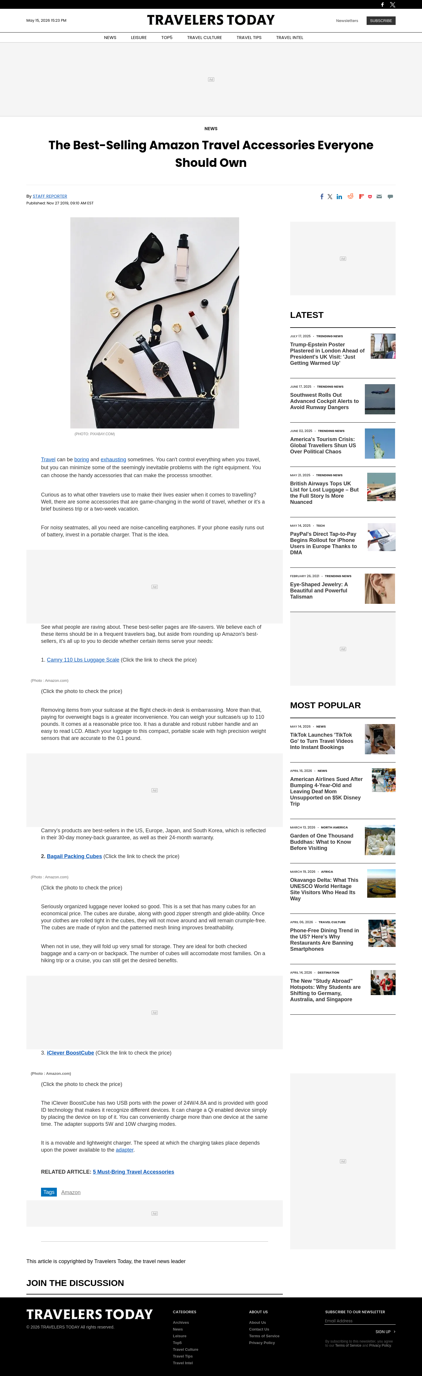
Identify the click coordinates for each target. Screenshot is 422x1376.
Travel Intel (183, 1363)
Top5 (177, 1343)
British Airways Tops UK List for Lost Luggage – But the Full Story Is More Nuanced (324, 493)
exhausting (113, 459)
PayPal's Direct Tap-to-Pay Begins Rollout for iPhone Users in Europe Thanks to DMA (323, 543)
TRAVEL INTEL (289, 37)
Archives (181, 1322)
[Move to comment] (390, 196)
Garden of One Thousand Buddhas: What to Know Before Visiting (321, 842)
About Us (257, 1322)
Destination (328, 972)
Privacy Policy (262, 1343)
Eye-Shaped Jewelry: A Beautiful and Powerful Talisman (319, 591)
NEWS (110, 37)
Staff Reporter (50, 196)
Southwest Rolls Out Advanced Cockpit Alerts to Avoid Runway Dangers (324, 401)
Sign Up (383, 1332)
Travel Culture (332, 922)
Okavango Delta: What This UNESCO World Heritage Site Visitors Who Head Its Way (324, 889)
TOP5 (167, 37)
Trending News (329, 336)
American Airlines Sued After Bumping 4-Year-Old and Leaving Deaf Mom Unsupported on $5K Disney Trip (326, 791)
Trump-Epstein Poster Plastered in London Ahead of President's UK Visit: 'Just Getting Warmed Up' (327, 354)
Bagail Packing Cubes (74, 856)
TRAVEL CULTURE (204, 37)
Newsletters (347, 20)
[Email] (379, 196)
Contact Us (259, 1329)
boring (81, 459)
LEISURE (139, 37)
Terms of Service (264, 1336)
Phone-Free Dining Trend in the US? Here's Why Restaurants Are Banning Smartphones (324, 940)
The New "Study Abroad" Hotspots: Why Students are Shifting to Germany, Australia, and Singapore (325, 990)
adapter (124, 1150)
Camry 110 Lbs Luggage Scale (83, 660)
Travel (48, 459)
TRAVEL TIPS (249, 37)
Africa (327, 871)
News (211, 129)
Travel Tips (183, 1356)
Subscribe (381, 20)
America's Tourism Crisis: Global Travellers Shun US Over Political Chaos (323, 445)
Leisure (179, 1336)
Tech (320, 525)
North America (334, 827)
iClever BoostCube (70, 1053)
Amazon (71, 1192)
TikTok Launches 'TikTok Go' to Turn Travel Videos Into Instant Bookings (321, 741)
